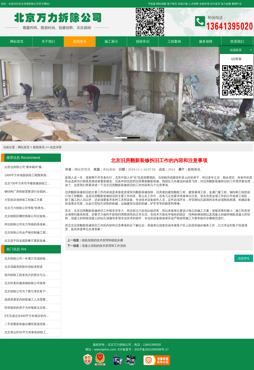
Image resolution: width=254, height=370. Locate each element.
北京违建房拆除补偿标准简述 (23, 266)
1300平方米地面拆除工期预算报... (26, 175)
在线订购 (183, 3)
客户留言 (172, 3)
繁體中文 (237, 3)
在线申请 (204, 3)
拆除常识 (142, 41)
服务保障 (205, 41)
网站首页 (17, 41)
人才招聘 (194, 3)
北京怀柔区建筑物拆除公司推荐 (25, 283)
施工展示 (111, 41)
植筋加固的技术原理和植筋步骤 (102, 240)
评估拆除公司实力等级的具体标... (26, 224)
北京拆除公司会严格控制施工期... (26, 232)
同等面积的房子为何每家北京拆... (26, 307)
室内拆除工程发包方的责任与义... (26, 275)
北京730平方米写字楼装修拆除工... (27, 183)
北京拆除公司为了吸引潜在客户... (26, 291)
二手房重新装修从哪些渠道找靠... (26, 324)
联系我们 (237, 41)
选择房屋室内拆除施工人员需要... (26, 299)
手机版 (152, 3)
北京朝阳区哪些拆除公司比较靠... (26, 216)
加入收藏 (226, 3)
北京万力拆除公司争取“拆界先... (25, 208)
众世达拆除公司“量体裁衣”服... (24, 167)
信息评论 (244, 258)
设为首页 (215, 3)
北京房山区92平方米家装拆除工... (26, 332)
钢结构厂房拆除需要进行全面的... (26, 191)
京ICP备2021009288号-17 (151, 349)
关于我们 (48, 41)
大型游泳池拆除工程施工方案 (23, 199)
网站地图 (161, 3)
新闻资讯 (79, 41)
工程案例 (174, 41)
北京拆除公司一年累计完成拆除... (26, 258)
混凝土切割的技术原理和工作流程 (104, 245)
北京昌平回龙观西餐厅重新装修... (26, 240)
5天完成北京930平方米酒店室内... (26, 316)
